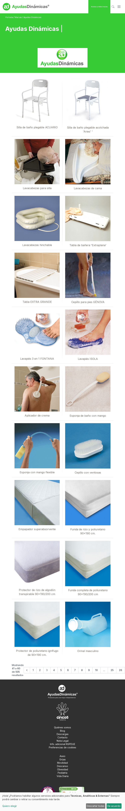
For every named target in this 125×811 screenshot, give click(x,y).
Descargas (62, 734)
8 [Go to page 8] (82, 670)
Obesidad (62, 769)
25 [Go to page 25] (112, 670)
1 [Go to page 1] (33, 670)
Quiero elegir (9, 805)
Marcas (18, 17)
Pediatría (62, 772)
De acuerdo (113, 805)
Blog (62, 730)
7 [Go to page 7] (75, 670)
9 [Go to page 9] (89, 670)
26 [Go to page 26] (120, 670)
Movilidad (62, 762)
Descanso (62, 766)
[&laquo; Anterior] (27, 670)
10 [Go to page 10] (96, 670)
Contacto (63, 737)
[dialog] (62, 801)
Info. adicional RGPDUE (62, 744)
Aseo (62, 756)
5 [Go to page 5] (61, 670)
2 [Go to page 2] (40, 670)
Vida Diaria (62, 776)
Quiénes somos (62, 727)
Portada (9, 17)
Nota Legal (62, 740)
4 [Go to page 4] (54, 670)
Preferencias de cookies (62, 747)
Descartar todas (95, 805)
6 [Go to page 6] (68, 670)
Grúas (62, 759)
